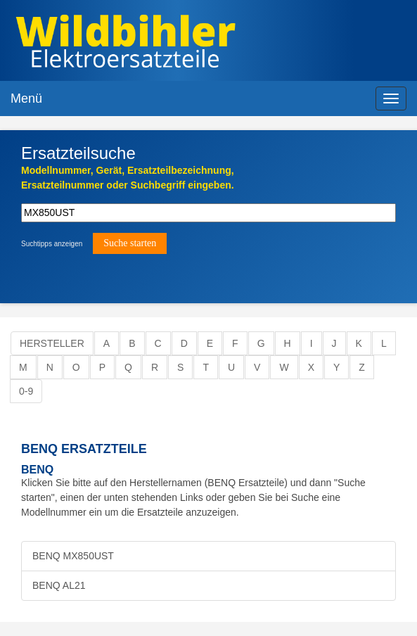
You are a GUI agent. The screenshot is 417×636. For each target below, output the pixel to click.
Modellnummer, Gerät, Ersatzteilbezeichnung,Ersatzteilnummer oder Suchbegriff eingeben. (127, 178)
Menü (26, 98)
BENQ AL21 (59, 585)
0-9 (26, 391)
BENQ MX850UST (73, 555)
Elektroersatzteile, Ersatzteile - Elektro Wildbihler (192, 42)
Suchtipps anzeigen (51, 244)
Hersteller (52, 343)
